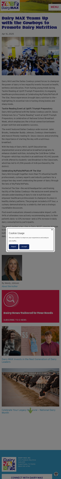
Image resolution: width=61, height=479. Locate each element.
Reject (13, 247)
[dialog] (30, 239)
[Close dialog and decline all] (52, 229)
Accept (24, 247)
